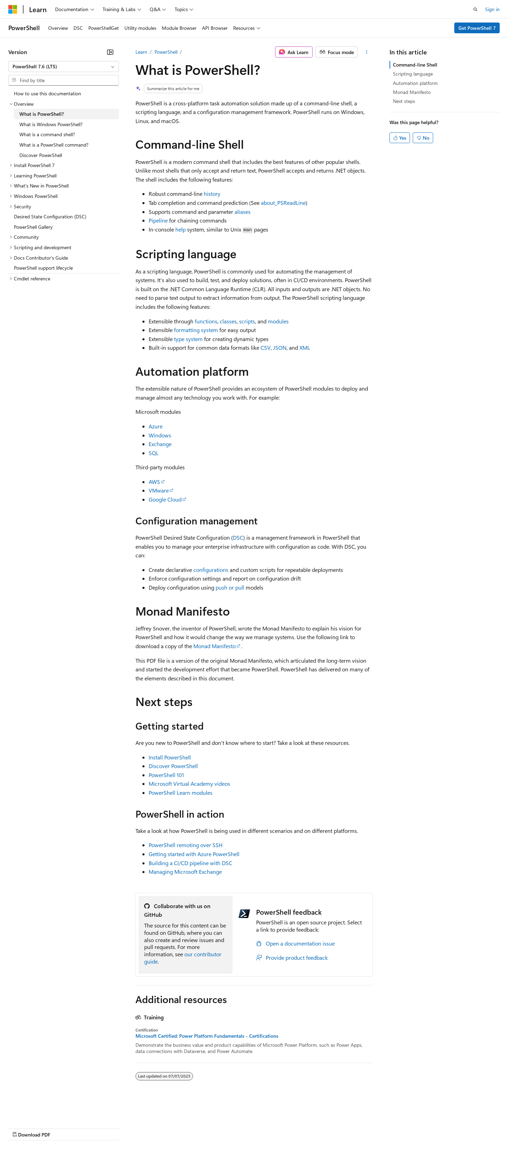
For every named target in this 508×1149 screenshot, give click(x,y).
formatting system (196, 329)
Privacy (151, 1127)
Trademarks (287, 1127)
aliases (243, 211)
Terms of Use (253, 1127)
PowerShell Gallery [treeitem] (33, 227)
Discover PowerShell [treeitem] (40, 155)
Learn (141, 52)
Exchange (160, 443)
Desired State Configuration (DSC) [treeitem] (50, 216)
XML (304, 347)
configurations (210, 569)
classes (228, 321)
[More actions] (366, 52)
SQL (154, 452)
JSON (280, 347)
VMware (159, 490)
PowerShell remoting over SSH (185, 844)
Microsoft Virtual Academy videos (189, 783)
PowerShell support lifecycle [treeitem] (43, 267)
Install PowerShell (170, 757)
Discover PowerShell (173, 765)
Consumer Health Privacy (199, 1127)
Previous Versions (62, 1127)
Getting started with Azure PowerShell (194, 854)
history (212, 193)
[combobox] (63, 66)
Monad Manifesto (214, 646)
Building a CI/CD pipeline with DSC (190, 863)
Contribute (124, 1127)
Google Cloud (165, 499)
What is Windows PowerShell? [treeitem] (50, 124)
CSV (266, 347)
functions (206, 321)
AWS (154, 481)
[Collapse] (110, 52)
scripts (247, 321)
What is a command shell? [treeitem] (47, 134)
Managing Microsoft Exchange (185, 871)
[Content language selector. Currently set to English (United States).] (40, 1111)
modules (278, 321)
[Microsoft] (12, 9)
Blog (94, 1127)
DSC (238, 537)
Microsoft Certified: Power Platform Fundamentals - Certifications (206, 1036)
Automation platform (415, 83)
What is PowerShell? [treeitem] (41, 114)
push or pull (230, 587)
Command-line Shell (415, 64)
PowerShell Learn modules (180, 792)
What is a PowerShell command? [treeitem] (53, 144)
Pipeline (158, 220)
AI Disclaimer (22, 1127)
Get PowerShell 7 (477, 28)
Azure (156, 426)
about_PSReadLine (283, 202)
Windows (160, 435)
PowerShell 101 (166, 774)
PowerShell (166, 52)
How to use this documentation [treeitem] (47, 93)
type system (188, 338)
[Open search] (475, 9)
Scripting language (413, 73)
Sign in (492, 9)
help (180, 229)
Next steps (404, 101)
